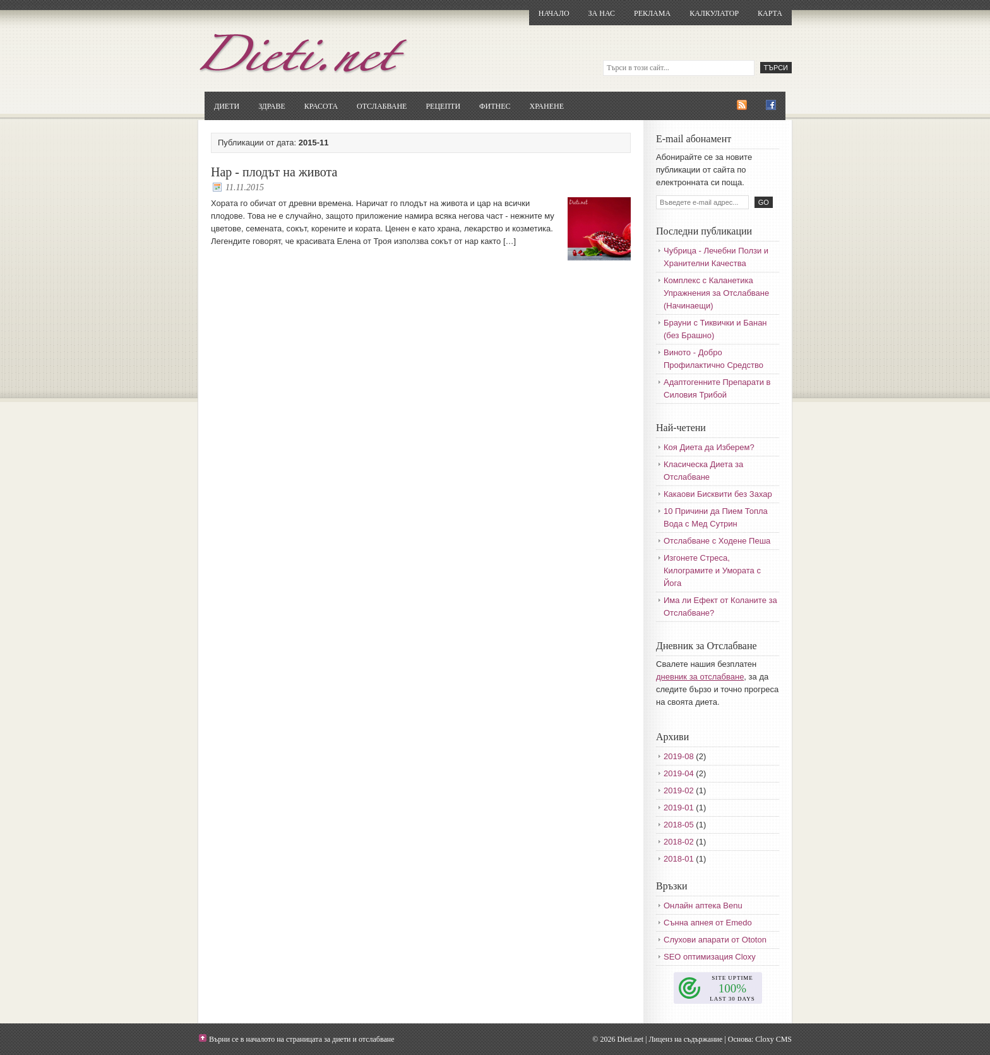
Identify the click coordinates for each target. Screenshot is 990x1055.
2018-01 (679, 858)
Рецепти (443, 106)
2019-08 (679, 756)
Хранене (547, 106)
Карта (770, 13)
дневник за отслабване (700, 676)
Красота (321, 106)
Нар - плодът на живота (274, 172)
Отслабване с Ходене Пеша (717, 541)
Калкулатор (714, 13)
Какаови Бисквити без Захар (718, 494)
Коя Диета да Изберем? (709, 447)
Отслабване (382, 106)
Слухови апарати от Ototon (715, 939)
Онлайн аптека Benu (703, 905)
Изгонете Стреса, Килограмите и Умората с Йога (712, 570)
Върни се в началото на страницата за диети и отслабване (302, 1039)
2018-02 (679, 841)
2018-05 (679, 824)
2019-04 (679, 773)
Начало (554, 13)
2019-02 (679, 790)
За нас (601, 13)
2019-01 (679, 807)
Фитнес (494, 106)
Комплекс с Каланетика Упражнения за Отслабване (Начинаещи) (716, 293)
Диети (226, 106)
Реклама (652, 13)
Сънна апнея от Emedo (708, 922)
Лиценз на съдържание (685, 1039)
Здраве (271, 106)
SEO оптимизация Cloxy (710, 956)
